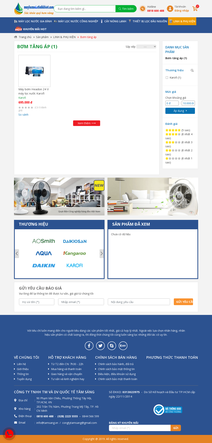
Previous (17, 253)
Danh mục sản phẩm (177, 49)
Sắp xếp (130, 46)
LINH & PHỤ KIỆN (64, 37)
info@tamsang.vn (47, 423)
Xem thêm (87, 123)
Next (102, 253)
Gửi (175, 428)
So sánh (23, 114)
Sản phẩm (42, 37)
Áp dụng (180, 111)
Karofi (22, 97)
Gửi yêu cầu (184, 302)
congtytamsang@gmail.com (79, 423)
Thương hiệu (174, 70)
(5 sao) (177, 130)
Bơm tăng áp (88, 37)
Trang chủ (22, 37)
